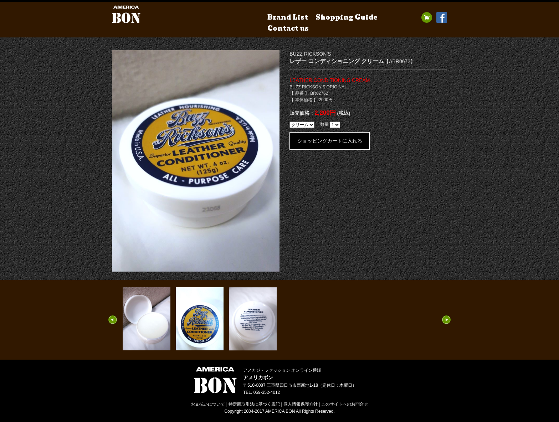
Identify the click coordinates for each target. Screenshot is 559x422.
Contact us (288, 28)
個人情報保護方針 (300, 404)
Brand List (287, 17)
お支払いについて (208, 404)
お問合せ (344, 404)
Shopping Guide (347, 17)
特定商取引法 (254, 404)
